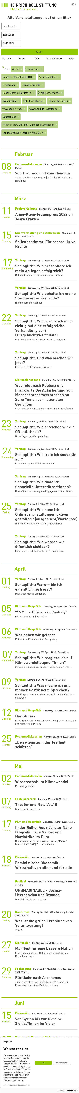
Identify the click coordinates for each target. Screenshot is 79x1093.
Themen (21, 59)
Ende (5, 43)
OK (43, 1063)
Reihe (71, 59)
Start (5, 35)
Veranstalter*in (54, 59)
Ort (36, 59)
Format (6, 59)
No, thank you (62, 1063)
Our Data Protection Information (15, 1085)
